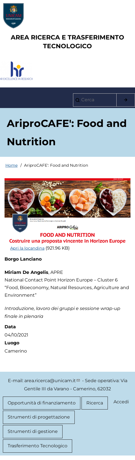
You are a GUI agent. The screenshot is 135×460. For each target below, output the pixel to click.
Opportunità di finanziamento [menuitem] (42, 403)
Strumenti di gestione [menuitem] (33, 431)
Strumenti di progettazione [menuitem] (39, 417)
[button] (67, 211)
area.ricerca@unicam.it (52, 380)
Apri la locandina (27, 248)
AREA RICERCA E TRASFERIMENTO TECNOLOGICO (67, 42)
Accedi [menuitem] (121, 401)
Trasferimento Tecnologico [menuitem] (37, 445)
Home (11, 165)
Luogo (12, 342)
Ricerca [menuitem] (94, 403)
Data (10, 326)
